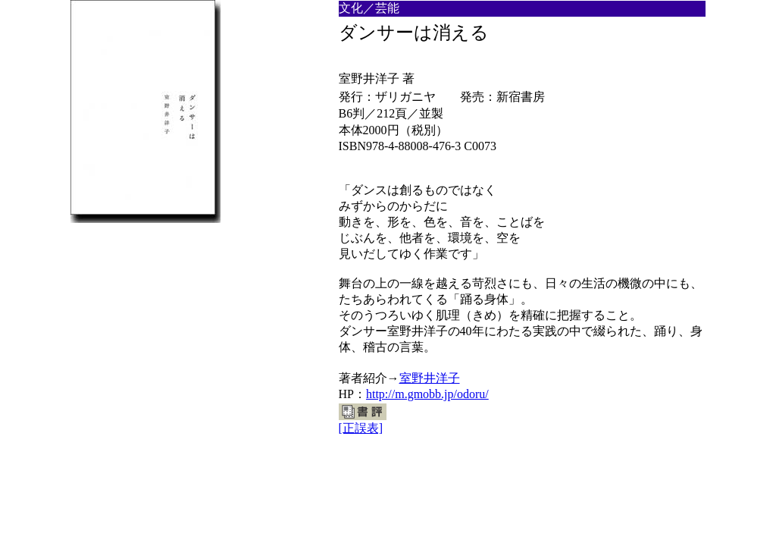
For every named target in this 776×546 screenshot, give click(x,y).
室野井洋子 (429, 378)
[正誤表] (361, 428)
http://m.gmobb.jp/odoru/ (427, 394)
